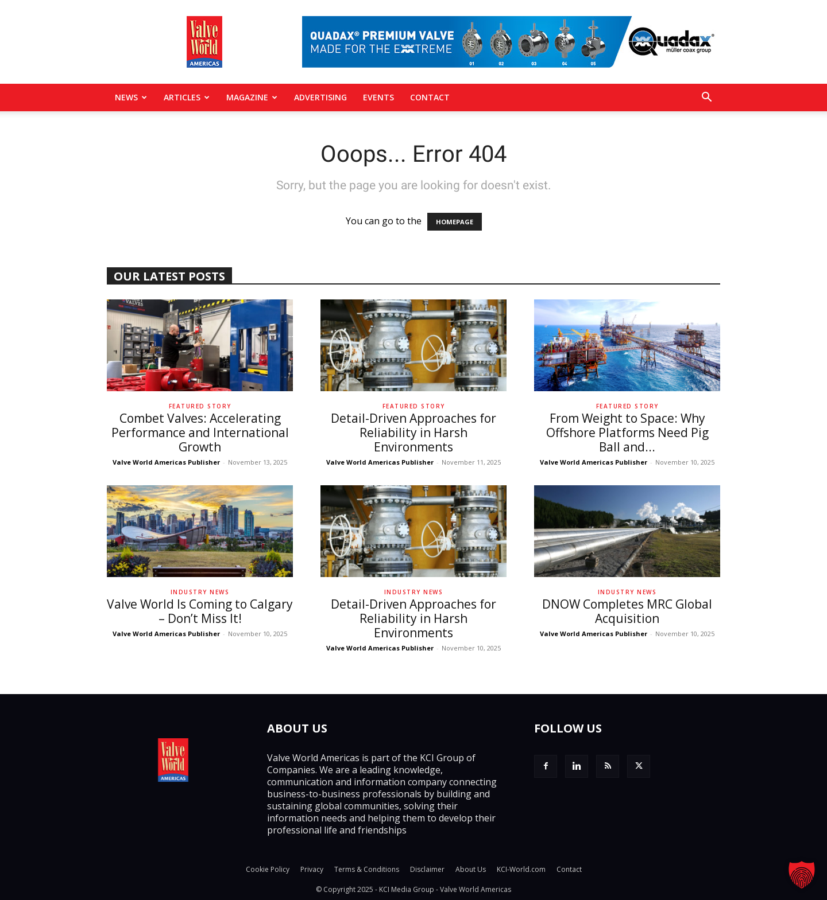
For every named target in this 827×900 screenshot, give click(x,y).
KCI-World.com (521, 869)
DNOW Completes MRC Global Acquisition (627, 611)
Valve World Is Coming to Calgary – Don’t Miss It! (200, 611)
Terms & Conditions (366, 869)
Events (378, 97)
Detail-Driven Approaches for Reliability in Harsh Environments (413, 432)
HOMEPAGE (454, 221)
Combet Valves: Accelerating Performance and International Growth (200, 432)
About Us (470, 869)
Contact (430, 97)
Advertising (320, 97)
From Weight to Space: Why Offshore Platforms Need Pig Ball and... (627, 432)
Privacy (311, 869)
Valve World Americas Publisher (166, 462)
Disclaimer (427, 869)
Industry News (200, 592)
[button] (706, 98)
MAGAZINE (251, 97)
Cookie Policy (267, 869)
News (131, 97)
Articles (187, 97)
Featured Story (200, 406)
